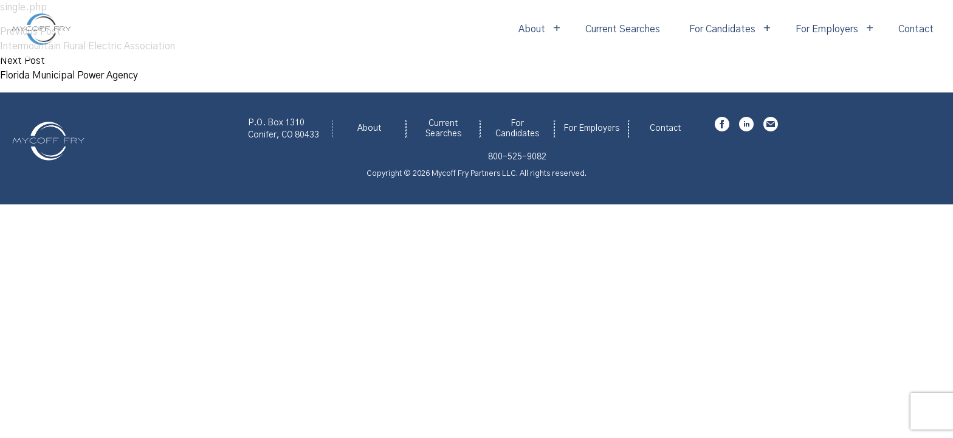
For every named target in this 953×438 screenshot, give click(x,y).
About (531, 29)
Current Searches (622, 29)
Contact (916, 29)
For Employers (827, 29)
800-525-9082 (517, 157)
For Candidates (722, 29)
